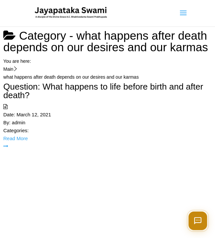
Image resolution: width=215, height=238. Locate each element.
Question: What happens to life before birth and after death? (103, 91)
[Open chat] (198, 221)
